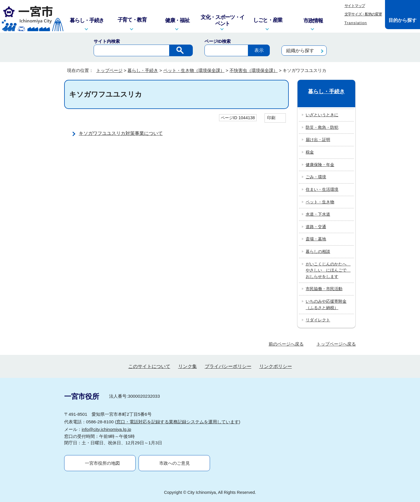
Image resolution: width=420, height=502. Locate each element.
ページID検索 (217, 41)
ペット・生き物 (320, 202)
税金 (310, 152)
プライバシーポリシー (228, 366)
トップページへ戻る (336, 343)
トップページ (109, 70)
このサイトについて (149, 366)
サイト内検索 (107, 41)
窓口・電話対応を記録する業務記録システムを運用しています (177, 421)
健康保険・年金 (320, 164)
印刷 (271, 117)
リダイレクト (318, 320)
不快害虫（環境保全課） (254, 70)
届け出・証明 (318, 139)
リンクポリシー (275, 366)
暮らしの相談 (318, 251)
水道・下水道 (318, 214)
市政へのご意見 (174, 463)
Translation (355, 23)
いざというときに (322, 114)
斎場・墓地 (316, 239)
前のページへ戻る (286, 343)
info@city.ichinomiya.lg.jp (106, 429)
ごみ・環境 (316, 177)
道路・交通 (316, 226)
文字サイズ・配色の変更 (363, 14)
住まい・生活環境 (322, 189)
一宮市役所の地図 (102, 463)
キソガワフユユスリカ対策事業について (121, 133)
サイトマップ (354, 5)
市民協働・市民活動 (324, 288)
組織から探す (300, 50)
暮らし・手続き (142, 70)
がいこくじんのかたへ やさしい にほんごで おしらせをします (328, 270)
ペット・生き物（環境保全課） (194, 70)
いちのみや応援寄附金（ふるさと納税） (326, 304)
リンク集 (187, 366)
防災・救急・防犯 (322, 127)
